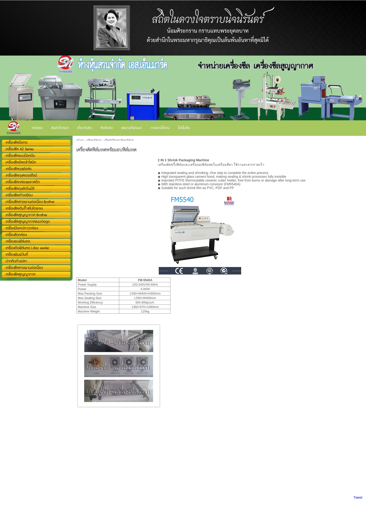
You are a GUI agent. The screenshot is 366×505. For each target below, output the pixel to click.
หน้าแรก (80, 140)
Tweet (358, 497)
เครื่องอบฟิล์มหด (93, 140)
